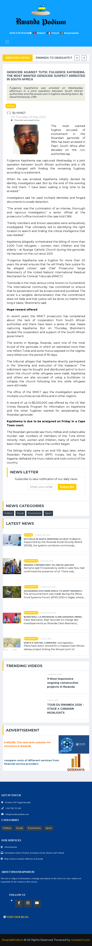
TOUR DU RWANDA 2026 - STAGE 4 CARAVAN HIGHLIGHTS (65, 708)
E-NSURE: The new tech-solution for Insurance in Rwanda (27, 744)
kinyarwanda (69, 33)
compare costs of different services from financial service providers (31, 762)
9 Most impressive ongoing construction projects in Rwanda (62, 682)
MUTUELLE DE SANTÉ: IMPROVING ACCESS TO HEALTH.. (52, 539)
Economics (34, 513)
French (53, 33)
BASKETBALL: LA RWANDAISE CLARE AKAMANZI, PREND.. (53, 617)
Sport (48, 513)
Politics (8, 513)
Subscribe (67, 486)
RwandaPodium (13, 940)
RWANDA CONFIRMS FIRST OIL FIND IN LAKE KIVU (49, 565)
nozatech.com (80, 940)
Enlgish (39, 33)
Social (11, 106)
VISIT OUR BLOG (16, 917)
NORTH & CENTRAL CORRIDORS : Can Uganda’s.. (49, 643)
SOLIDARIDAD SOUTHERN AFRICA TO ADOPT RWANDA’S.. (53, 591)
